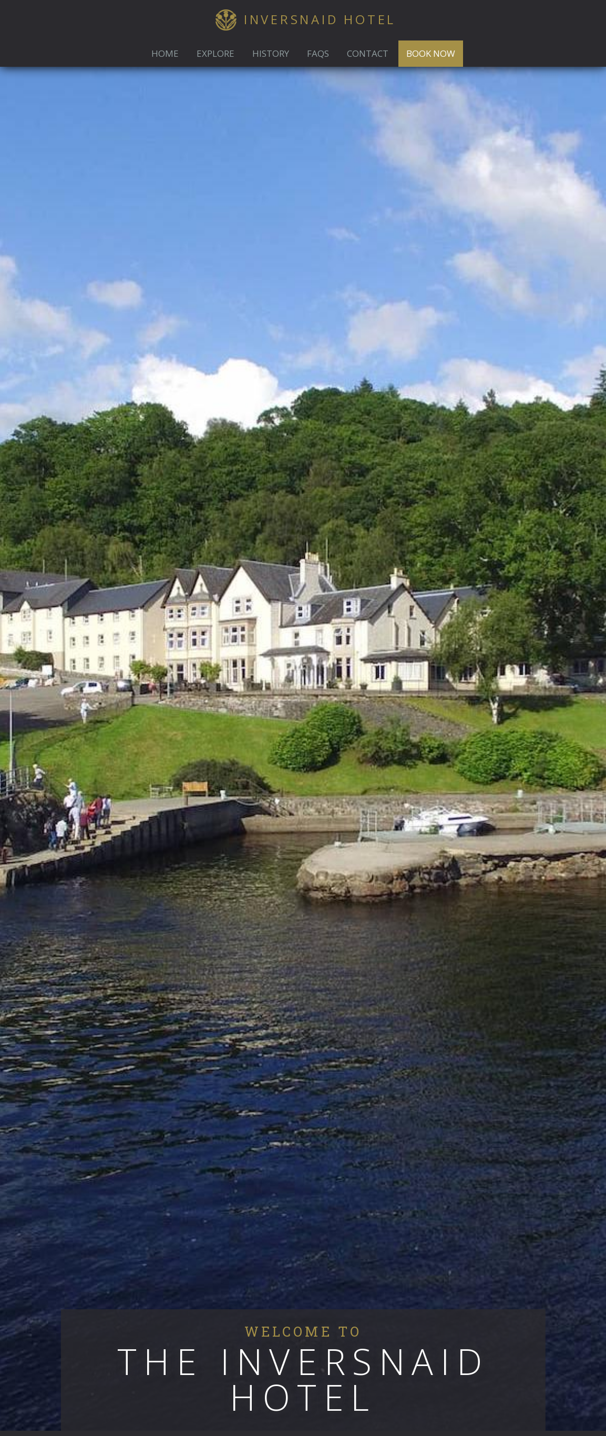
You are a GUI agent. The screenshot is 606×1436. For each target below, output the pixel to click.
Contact (367, 53)
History (270, 53)
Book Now (430, 53)
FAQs (318, 53)
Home (165, 53)
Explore (215, 53)
